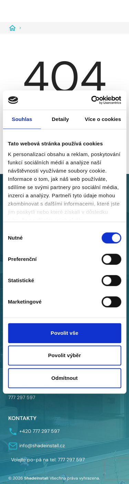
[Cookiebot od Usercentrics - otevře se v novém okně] (92, 100)
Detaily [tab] (60, 119)
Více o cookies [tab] (103, 119)
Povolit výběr (64, 355)
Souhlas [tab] (22, 119)
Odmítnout (64, 378)
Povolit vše (64, 333)
